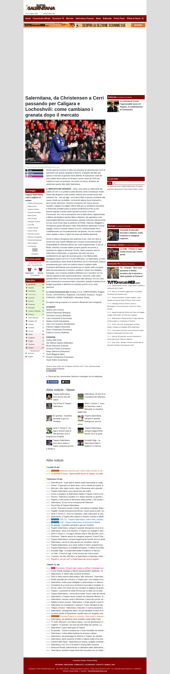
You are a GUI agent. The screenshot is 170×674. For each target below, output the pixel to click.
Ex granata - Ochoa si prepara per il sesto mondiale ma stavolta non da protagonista (86, 630)
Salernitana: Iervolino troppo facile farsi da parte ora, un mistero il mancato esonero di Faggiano (91, 650)
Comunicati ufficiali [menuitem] (41, 18)
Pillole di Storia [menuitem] (134, 18)
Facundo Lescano (34, 234)
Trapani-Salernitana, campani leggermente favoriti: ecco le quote (94, 431)
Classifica (30, 280)
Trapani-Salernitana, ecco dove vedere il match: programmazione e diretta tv (83, 545)
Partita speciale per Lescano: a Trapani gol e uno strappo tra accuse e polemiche (85, 579)
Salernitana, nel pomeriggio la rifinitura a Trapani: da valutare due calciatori (82, 636)
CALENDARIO (90, 664)
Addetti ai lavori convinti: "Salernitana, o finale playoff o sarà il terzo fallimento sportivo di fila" (90, 602)
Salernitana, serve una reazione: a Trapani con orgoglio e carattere (79, 531)
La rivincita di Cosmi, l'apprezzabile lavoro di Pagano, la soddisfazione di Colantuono (86, 474)
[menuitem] (143, 18)
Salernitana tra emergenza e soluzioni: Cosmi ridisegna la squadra (79, 605)
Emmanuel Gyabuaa (34, 240)
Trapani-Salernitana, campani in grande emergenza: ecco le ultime (79, 528)
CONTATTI (99, 664)
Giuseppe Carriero (34, 222)
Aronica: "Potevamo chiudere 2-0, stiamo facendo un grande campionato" (82, 497)
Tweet (65, 382)
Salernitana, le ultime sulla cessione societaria (70, 574)
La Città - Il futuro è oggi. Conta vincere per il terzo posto (74, 553)
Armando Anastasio (34, 212)
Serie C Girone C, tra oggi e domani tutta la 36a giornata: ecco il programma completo (87, 534)
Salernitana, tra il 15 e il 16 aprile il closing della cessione (75, 645)
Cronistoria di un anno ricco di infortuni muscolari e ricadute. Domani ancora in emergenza (89, 585)
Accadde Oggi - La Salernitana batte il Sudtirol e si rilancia (93, 443)
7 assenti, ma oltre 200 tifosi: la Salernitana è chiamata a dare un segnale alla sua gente (88, 556)
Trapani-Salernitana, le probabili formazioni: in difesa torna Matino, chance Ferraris (85, 548)
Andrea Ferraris (33, 228)
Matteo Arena (32, 206)
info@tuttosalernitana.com (97, 671)
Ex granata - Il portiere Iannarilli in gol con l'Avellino (62, 418)
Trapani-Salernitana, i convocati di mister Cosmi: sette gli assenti (78, 594)
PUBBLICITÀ (78, 664)
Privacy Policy (92, 660)
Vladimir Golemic (33, 209)
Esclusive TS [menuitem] (58, 18)
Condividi (53, 382)
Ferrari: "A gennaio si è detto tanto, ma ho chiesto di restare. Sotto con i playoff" (84, 485)
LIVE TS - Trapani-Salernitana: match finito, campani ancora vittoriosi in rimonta (88, 519)
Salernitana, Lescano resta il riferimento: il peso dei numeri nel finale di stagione (84, 599)
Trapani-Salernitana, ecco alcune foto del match (61, 397)
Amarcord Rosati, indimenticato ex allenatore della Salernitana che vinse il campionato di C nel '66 (92, 647)
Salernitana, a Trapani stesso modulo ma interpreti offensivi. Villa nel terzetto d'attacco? (87, 596)
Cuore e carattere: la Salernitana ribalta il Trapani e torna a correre (79, 494)
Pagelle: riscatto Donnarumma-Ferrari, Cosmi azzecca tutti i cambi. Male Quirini (84, 511)
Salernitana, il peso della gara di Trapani (68, 628)
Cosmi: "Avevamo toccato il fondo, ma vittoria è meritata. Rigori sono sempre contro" (86, 508)
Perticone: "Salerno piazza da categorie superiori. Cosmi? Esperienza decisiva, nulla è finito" (90, 536)
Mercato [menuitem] (69, 18)
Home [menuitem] (28, 18)
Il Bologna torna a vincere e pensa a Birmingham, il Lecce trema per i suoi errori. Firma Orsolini (124, 306)
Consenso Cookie (79, 660)
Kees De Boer (32, 218)
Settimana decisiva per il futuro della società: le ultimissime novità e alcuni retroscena (91, 471)
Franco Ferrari (32, 231)
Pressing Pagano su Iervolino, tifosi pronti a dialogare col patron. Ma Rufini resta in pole (92, 616)
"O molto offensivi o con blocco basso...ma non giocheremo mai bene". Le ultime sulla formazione (92, 622)
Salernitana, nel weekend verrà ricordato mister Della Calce (76, 619)
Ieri (114, 183)
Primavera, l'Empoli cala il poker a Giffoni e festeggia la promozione (81, 568)
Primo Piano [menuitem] (119, 18)
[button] (35, 250)
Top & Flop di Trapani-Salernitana (65, 505)
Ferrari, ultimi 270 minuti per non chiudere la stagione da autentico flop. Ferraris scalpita (88, 588)
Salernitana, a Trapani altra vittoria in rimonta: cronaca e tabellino (78, 517)
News (54, 366)
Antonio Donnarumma (35, 203)
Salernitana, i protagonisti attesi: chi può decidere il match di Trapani (79, 611)
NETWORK (59, 664)
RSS (113, 664)
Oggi (109, 183)
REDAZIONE (68, 664)
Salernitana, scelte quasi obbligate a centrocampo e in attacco (77, 582)
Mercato (111, 226)
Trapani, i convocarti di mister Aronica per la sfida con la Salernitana (79, 591)
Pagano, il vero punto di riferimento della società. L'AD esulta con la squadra (83, 500)
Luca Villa (31, 225)
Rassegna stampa (116, 245)
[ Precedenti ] (34, 275)
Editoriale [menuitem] (107, 18)
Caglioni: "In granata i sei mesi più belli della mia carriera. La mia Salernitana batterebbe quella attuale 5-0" (96, 625)
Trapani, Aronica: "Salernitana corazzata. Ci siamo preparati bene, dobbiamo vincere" (86, 608)
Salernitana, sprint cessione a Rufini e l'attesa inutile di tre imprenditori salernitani (85, 639)
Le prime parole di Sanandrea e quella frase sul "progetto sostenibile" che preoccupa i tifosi (89, 613)
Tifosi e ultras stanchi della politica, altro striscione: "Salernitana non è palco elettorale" (87, 577)
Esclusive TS (114, 264)
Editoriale (112, 97)
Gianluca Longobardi (35, 237)
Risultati (35, 254)
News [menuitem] (98, 18)
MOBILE (108, 664)
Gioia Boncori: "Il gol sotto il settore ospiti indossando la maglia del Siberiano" (83, 483)
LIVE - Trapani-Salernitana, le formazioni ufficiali (75, 522)
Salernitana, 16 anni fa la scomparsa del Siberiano (72, 502)
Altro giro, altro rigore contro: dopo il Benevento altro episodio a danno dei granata (85, 488)
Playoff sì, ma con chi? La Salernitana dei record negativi (75, 559)
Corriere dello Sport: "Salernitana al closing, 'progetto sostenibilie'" (78, 642)
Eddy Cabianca (33, 243)
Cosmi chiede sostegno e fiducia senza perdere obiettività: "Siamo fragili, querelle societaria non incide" (94, 571)
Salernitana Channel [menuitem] (85, 18)
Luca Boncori (32, 246)
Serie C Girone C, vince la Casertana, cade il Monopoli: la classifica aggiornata (84, 514)
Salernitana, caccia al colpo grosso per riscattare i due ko (75, 542)
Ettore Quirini (32, 215)
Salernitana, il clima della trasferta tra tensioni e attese (73, 633)
